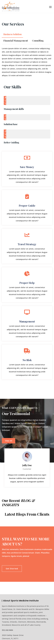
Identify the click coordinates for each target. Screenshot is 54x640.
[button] (50, 7)
